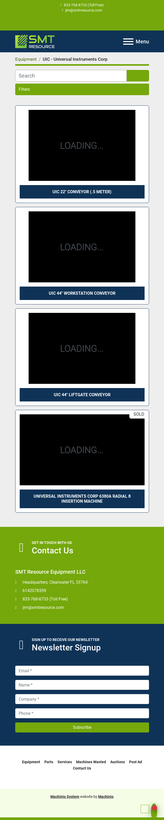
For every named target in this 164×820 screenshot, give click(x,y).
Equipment (31, 762)
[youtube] (81, 21)
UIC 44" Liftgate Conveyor (82, 394)
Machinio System (64, 796)
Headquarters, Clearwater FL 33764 (55, 582)
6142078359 (34, 590)
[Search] (71, 76)
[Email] (82, 671)
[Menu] (128, 41)
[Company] (82, 699)
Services (64, 762)
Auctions (117, 762)
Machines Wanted (91, 762)
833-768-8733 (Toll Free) (84, 5)
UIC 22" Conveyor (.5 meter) (82, 191)
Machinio (106, 796)
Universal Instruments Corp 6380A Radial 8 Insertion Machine (82, 499)
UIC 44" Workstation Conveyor (82, 293)
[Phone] (82, 713)
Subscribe (82, 727)
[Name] (82, 685)
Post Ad (135, 762)
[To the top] (145, 809)
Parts (48, 762)
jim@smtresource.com (83, 10)
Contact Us (82, 768)
